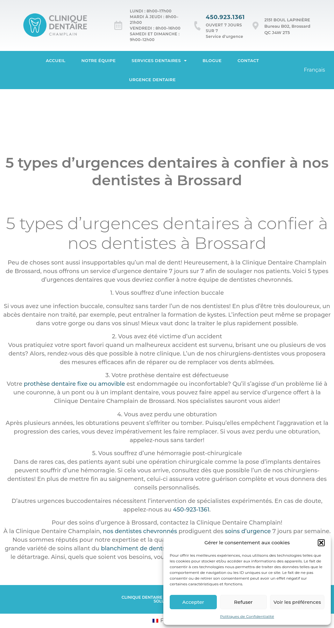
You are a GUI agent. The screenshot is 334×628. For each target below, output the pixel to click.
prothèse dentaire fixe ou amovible (74, 383)
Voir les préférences (297, 602)
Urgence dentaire (152, 79)
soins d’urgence (248, 531)
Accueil (56, 60)
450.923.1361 (225, 17)
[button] (321, 543)
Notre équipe (99, 60)
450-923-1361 (191, 509)
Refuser (243, 602)
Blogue (212, 60)
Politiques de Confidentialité (247, 616)
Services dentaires (159, 60)
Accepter (193, 602)
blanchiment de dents (133, 548)
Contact (248, 60)
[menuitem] (314, 70)
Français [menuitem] (314, 70)
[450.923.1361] (198, 26)
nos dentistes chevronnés (140, 531)
